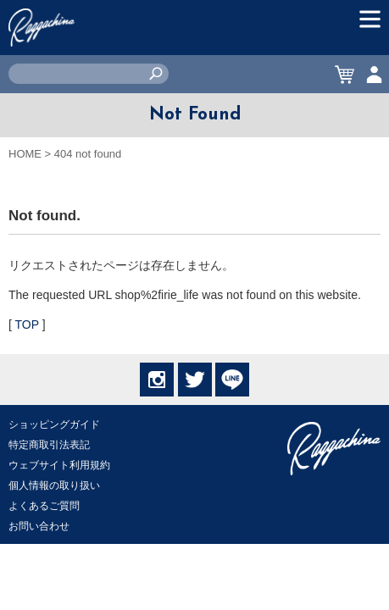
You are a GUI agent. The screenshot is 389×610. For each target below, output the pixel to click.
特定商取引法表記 (49, 445)
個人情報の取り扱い (54, 485)
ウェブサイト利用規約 (59, 465)
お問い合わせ (38, 526)
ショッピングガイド (54, 424)
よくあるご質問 (44, 506)
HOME (25, 153)
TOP (27, 324)
